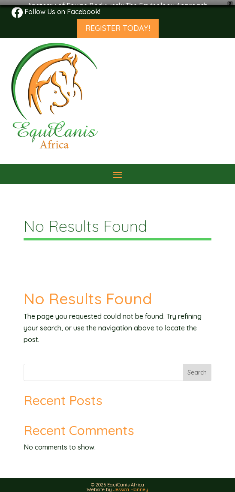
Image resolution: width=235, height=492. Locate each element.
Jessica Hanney (130, 485)
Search (197, 367)
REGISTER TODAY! (117, 23)
